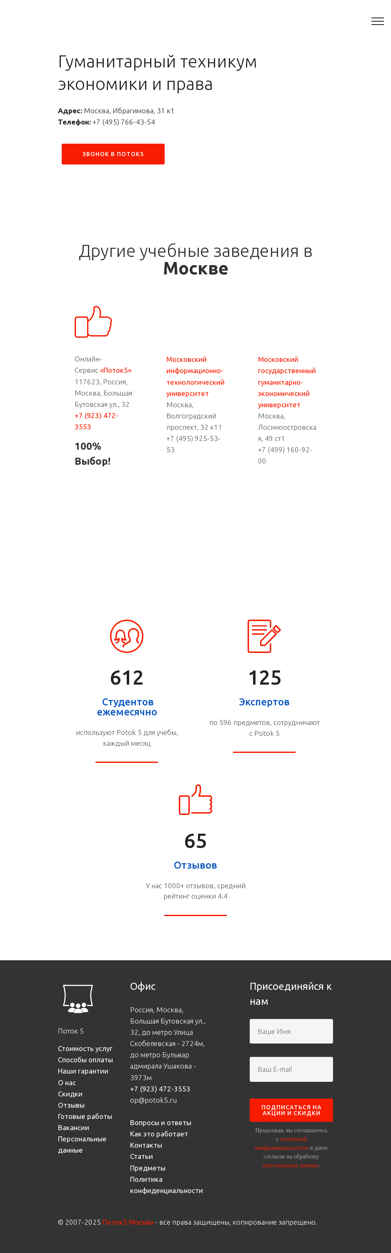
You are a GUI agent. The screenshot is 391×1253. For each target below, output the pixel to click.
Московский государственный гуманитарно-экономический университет (287, 382)
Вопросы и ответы (160, 1122)
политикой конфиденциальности (281, 1143)
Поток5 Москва (128, 1222)
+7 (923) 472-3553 (160, 1089)
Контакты (146, 1145)
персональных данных (290, 1165)
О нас (67, 1082)
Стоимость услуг (85, 1048)
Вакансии (73, 1127)
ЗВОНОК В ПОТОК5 (113, 154)
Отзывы (71, 1105)
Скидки (70, 1094)
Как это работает (159, 1134)
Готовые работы (85, 1116)
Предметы (147, 1168)
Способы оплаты (85, 1060)
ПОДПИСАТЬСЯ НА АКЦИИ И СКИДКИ (291, 1110)
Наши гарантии (83, 1071)
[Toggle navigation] (377, 21)
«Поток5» (115, 370)
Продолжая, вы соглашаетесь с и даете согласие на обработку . (291, 1147)
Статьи (141, 1156)
